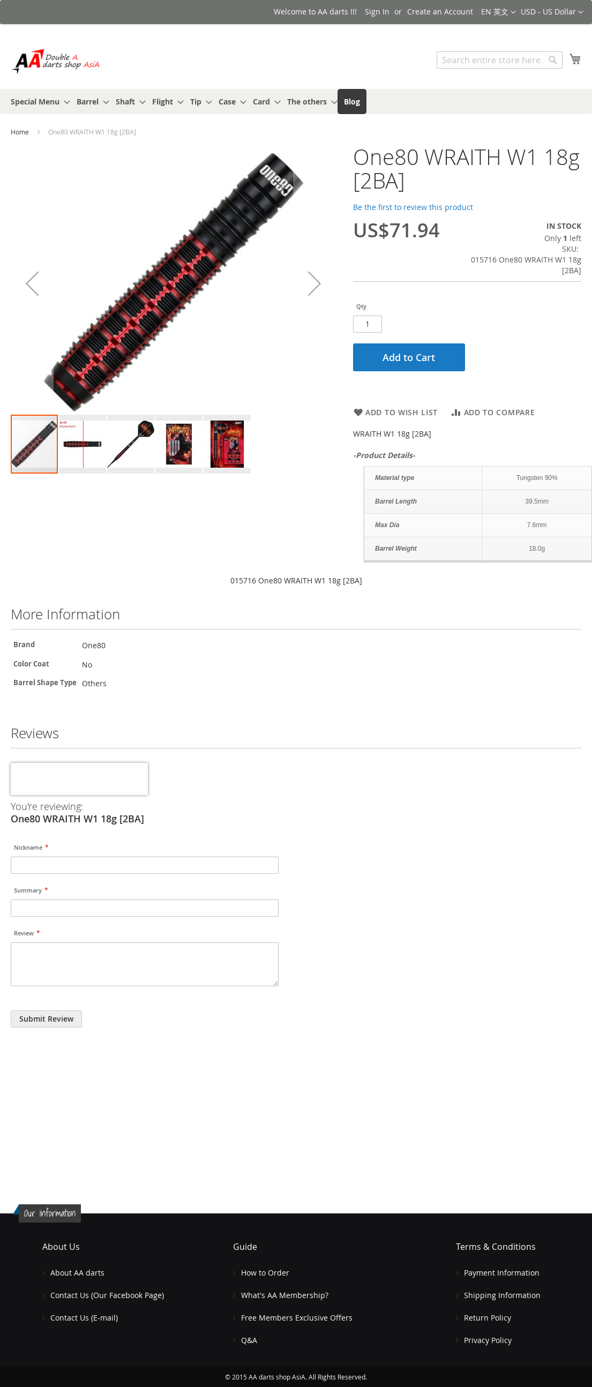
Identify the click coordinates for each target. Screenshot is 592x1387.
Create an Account (440, 11)
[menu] (296, 101)
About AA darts (77, 1273)
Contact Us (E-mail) (84, 1318)
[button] (552, 12)
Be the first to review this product (413, 207)
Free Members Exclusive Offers (297, 1318)
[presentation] (79, 779)
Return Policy (487, 1318)
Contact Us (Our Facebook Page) (107, 1295)
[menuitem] (37, 101)
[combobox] (500, 60)
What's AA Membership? (284, 1295)
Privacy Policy (488, 1340)
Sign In (377, 11)
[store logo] (56, 61)
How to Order (265, 1273)
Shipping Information (502, 1295)
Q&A (249, 1340)
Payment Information (501, 1273)
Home (20, 132)
